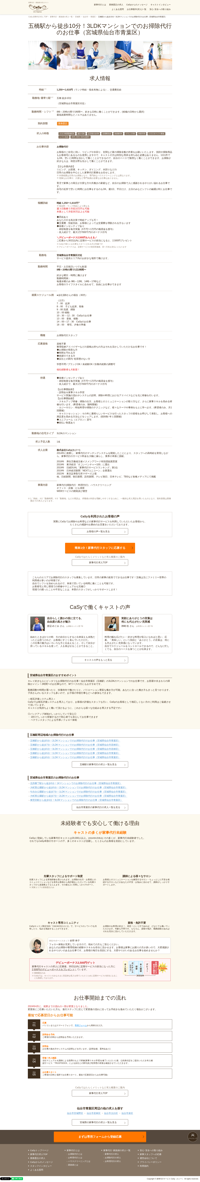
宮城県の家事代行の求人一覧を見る (98, 1122)
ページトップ (192, 1138)
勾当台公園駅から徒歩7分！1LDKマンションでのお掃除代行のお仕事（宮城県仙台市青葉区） (78, 791)
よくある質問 (118, 9)
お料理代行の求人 (113, 1161)
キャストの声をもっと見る (98, 660)
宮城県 (77, 17)
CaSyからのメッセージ (136, 4)
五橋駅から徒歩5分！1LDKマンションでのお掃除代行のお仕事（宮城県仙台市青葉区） (75, 753)
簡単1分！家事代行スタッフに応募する (100, 547)
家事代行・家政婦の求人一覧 (61, 17)
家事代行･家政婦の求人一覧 (116, 1150)
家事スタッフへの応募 (150, 1154)
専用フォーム (81, 1025)
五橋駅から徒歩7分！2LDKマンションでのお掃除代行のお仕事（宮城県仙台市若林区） (75, 745)
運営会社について (148, 1158)
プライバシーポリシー (150, 1162)
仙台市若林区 (94, 1113)
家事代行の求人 (112, 1154)
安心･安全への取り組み (160, 9)
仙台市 (85, 17)
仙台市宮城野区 (75, 1113)
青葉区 (93, 17)
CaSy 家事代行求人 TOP (37, 17)
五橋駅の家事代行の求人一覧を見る (98, 764)
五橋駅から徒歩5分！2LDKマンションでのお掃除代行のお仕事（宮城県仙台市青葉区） (75, 740)
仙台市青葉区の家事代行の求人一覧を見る (98, 807)
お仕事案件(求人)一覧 (136, 9)
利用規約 (144, 1166)
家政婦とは (73, 1165)
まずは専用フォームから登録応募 (100, 1136)
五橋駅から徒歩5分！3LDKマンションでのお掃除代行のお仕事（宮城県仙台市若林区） (75, 749)
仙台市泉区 (127, 1113)
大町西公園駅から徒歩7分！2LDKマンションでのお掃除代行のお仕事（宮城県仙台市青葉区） (78, 796)
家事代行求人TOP (98, 562)
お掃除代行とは (75, 1154)
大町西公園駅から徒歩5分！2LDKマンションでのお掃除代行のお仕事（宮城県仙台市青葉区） (78, 787)
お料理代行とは (75, 1157)
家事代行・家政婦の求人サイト (38, 7)
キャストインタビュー (161, 4)
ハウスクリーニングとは (79, 1161)
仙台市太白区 (111, 1113)
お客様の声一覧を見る (98, 531)
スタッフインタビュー (41, 1166)
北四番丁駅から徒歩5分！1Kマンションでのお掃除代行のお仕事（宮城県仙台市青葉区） (76, 783)
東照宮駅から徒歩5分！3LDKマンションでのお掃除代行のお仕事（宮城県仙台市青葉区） (76, 800)
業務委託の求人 (116, 4)
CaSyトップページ (39, 1150)
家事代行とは (100, 4)
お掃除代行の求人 (113, 1157)
